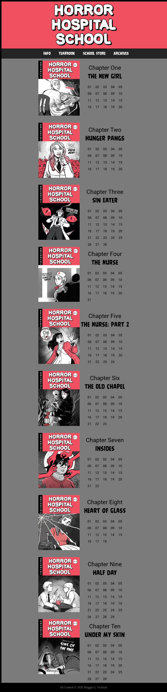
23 (105, 238)
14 (113, 100)
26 (89, 244)
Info (47, 53)
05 (120, 87)
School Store (94, 53)
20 (120, 107)
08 (105, 93)
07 (97, 93)
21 (89, 238)
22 (97, 238)
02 (97, 87)
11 (89, 100)
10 (120, 93)
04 (113, 87)
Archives (121, 53)
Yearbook (67, 53)
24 (113, 238)
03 (105, 87)
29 (112, 617)
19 (113, 107)
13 (105, 100)
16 (89, 107)
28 (105, 244)
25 (120, 238)
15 (120, 100)
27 (97, 244)
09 (113, 93)
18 (105, 107)
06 (89, 93)
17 (97, 107)
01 (89, 87)
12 (97, 100)
